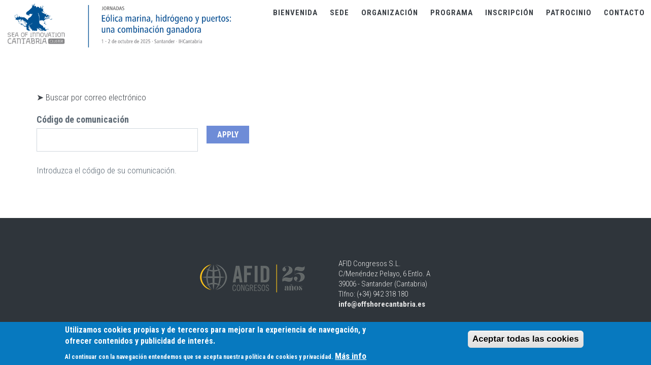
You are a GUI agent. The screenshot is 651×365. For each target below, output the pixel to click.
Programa (451, 12)
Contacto (624, 12)
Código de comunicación (83, 119)
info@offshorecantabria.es (381, 304)
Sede (339, 12)
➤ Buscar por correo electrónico (91, 97)
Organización (389, 12)
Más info (350, 357)
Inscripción (509, 12)
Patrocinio (569, 12)
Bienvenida (295, 12)
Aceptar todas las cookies (525, 340)
